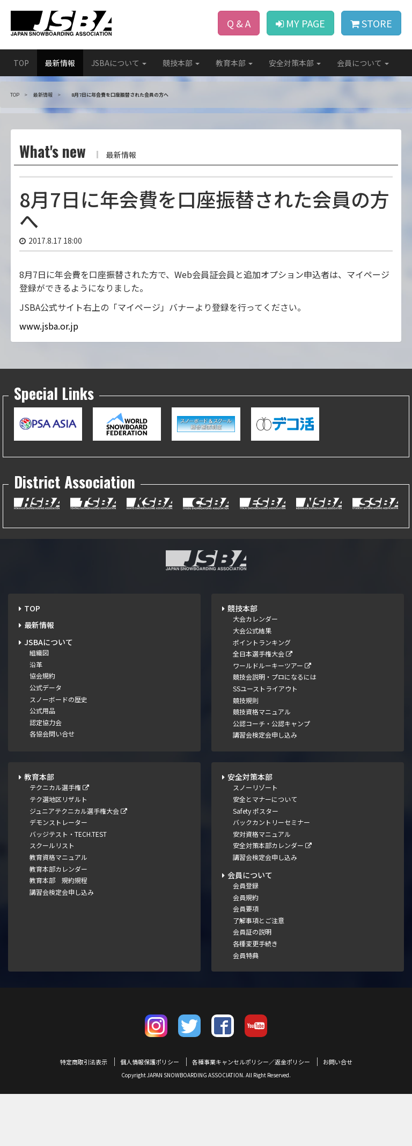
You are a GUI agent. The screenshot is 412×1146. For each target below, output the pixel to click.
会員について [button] (363, 62)
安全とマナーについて (265, 799)
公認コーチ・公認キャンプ (271, 723)
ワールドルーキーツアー (272, 665)
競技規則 (246, 700)
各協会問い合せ (52, 733)
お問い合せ (337, 1061)
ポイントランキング (262, 642)
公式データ (46, 687)
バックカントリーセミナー (271, 822)
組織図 (39, 652)
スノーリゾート (255, 787)
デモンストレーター (58, 822)
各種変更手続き (255, 943)
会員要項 (246, 908)
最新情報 (60, 62)
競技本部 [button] (181, 62)
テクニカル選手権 (59, 787)
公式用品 (42, 710)
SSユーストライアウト (265, 688)
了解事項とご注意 (258, 920)
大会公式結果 (252, 630)
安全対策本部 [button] (295, 62)
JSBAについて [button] (118, 62)
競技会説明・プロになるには (275, 676)
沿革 (36, 664)
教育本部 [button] (234, 62)
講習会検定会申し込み (265, 734)
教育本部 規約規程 (58, 880)
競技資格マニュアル (262, 711)
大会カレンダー (255, 618)
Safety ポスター (255, 810)
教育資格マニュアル (58, 857)
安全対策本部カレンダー (272, 845)
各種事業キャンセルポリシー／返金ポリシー (251, 1061)
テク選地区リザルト (58, 799)
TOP (21, 62)
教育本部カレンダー (58, 868)
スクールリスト (52, 845)
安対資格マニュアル (262, 833)
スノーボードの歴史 (58, 699)
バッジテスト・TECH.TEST (68, 833)
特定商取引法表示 (83, 1061)
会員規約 (246, 897)
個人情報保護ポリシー (149, 1061)
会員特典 (246, 955)
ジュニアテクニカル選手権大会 (78, 810)
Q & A (239, 23)
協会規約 (42, 675)
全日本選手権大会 (262, 653)
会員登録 (246, 885)
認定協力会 (46, 722)
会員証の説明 (252, 931)
